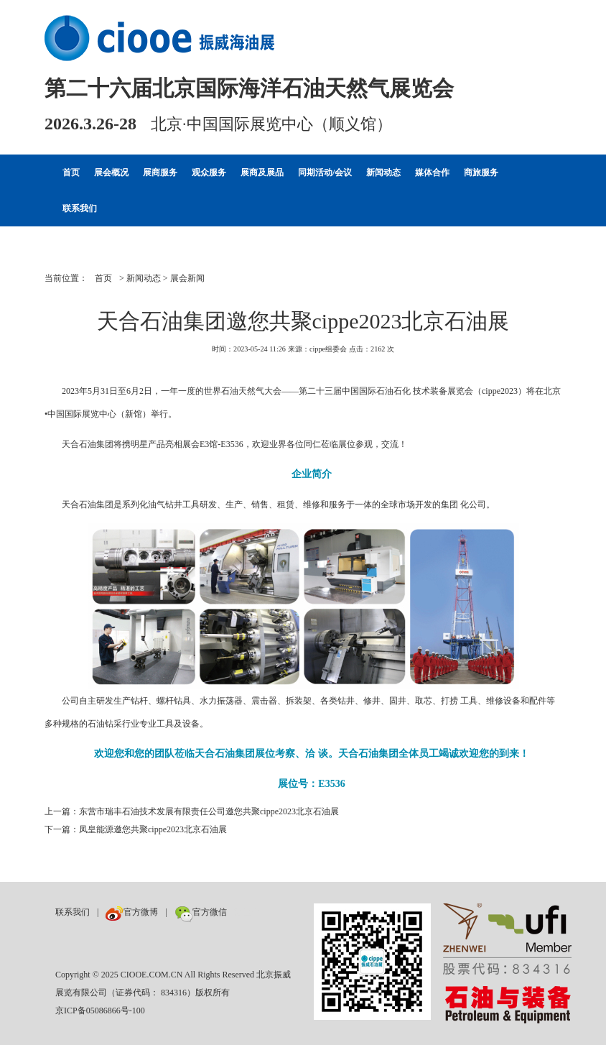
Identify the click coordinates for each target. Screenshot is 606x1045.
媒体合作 (432, 172)
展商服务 (160, 172)
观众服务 (209, 172)
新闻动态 (383, 172)
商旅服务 (481, 172)
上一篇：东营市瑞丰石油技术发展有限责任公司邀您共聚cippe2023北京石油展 (192, 811)
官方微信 (200, 912)
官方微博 (132, 912)
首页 (71, 172)
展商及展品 (262, 172)
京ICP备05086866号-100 (100, 1010)
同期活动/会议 (325, 172)
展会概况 (111, 172)
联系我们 (79, 208)
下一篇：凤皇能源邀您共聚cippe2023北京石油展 (136, 829)
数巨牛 (247, 912)
